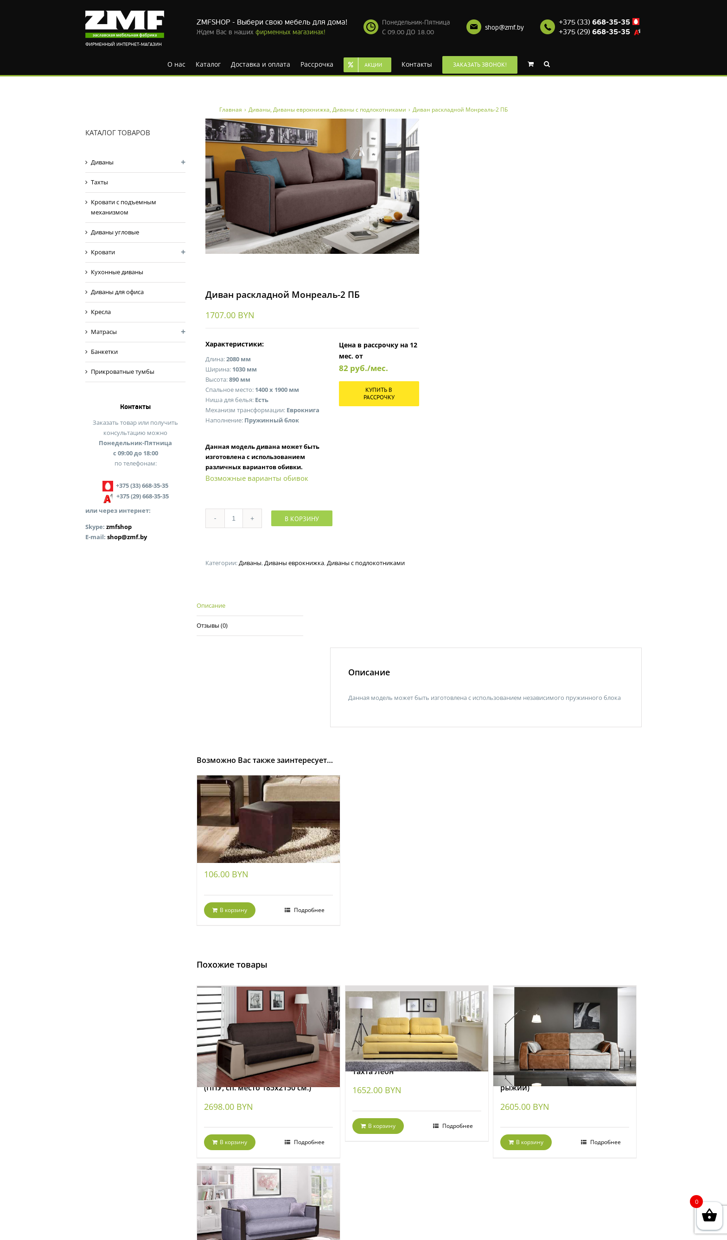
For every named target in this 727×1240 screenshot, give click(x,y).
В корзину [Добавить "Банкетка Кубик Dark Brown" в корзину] (233, 910)
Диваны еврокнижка (294, 563)
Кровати (103, 252)
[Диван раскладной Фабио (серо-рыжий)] (564, 1024)
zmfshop (119, 526)
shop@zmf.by (504, 27)
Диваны (250, 563)
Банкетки (104, 351)
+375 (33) (594, 22)
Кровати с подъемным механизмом (123, 207)
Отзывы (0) (212, 625)
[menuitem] (176, 63)
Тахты (99, 182)
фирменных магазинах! (290, 32)
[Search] (547, 63)
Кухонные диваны (117, 272)
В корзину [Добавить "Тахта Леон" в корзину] (381, 1126)
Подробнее (309, 910)
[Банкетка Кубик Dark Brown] (268, 808)
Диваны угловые (115, 232)
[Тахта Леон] (416, 1021)
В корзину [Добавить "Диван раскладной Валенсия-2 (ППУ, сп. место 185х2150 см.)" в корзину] (233, 1142)
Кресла (101, 312)
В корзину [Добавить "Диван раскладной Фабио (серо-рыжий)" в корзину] (529, 1142)
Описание (211, 605)
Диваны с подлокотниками (366, 563)
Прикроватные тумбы (122, 371)
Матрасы (104, 331)
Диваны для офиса (117, 292)
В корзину (302, 519)
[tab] (250, 606)
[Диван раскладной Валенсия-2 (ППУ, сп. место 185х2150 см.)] (268, 1024)
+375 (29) (594, 32)
